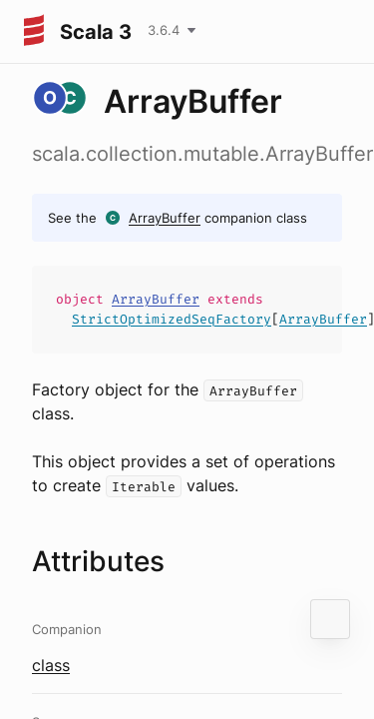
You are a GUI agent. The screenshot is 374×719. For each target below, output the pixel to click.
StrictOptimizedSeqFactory (171, 319)
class (51, 665)
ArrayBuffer (164, 218)
